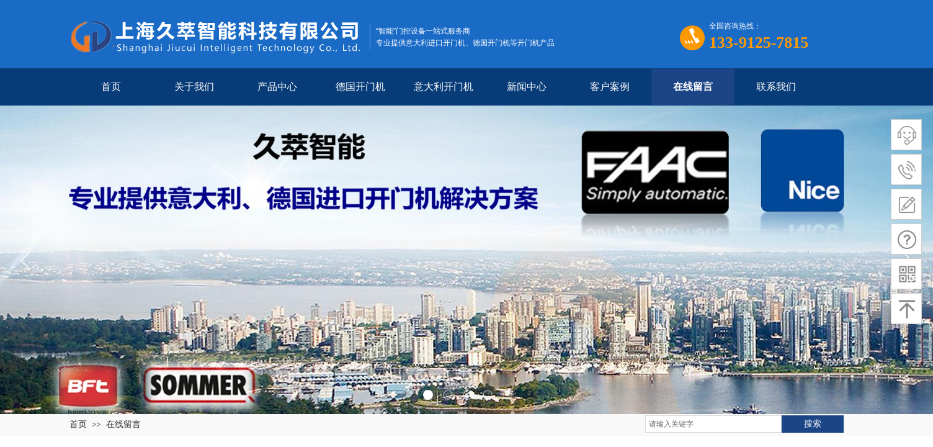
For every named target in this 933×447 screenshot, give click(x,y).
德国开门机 (360, 86)
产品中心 (277, 86)
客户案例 (610, 86)
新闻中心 (527, 86)
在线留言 (693, 86)
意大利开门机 (443, 86)
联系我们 (776, 86)
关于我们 (194, 86)
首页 (111, 86)
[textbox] (713, 424)
